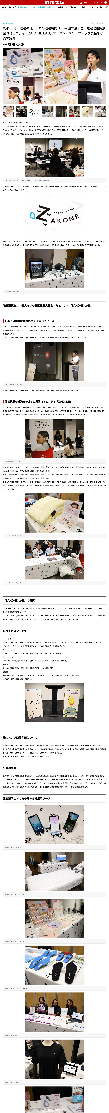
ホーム (4, 7)
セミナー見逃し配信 (39, 7)
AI (66, 7)
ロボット (60, 7)
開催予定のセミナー (24, 7)
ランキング (12, 7)
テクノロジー (74, 7)
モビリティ (83, 7)
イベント (92, 7)
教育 (106, 7)
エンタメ (100, 7)
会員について (51, 7)
